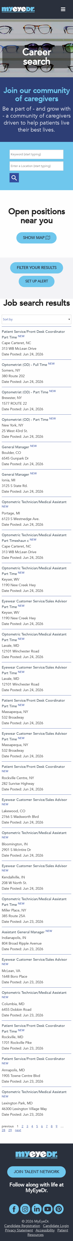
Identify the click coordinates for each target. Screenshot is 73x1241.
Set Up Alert (36, 281)
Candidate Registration (22, 1225)
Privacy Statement (19, 1230)
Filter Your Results (36, 267)
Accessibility (45, 1230)
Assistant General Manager (23, 932)
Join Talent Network (36, 1171)
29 (10, 1130)
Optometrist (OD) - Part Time (25, 392)
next (18, 1130)
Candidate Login (56, 1225)
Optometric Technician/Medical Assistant (34, 502)
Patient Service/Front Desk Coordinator (33, 766)
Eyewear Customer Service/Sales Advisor (34, 799)
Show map (36, 237)
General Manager (15, 447)
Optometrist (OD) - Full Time (24, 364)
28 (3, 1130)
